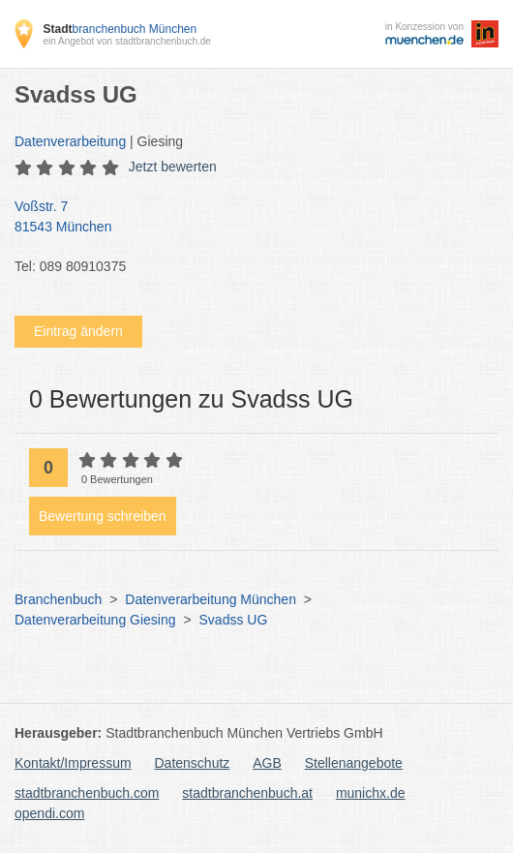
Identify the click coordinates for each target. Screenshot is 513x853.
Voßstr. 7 (247, 217)
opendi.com (49, 813)
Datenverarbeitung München (210, 599)
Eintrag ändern (78, 331)
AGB (267, 763)
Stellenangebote (354, 763)
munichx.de (371, 793)
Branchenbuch (58, 599)
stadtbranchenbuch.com (87, 793)
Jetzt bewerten (173, 166)
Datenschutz (192, 763)
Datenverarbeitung (70, 141)
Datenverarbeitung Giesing (95, 619)
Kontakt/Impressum (73, 763)
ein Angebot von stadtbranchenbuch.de (126, 41)
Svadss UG (233, 619)
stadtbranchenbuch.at (247, 793)
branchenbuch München (119, 29)
